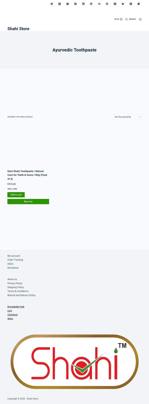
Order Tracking (15, 259)
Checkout (12, 314)
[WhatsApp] (139, 4)
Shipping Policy (15, 287)
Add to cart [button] (16, 194)
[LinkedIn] (83, 4)
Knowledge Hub (15, 306)
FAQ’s (10, 263)
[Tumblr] (115, 4)
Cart (9, 310)
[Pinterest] (107, 4)
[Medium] (99, 4)
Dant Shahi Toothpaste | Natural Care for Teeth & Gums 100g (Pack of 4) (27, 175)
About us (12, 279)
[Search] (130, 19)
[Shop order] (127, 117)
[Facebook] (52, 4)
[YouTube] (131, 4)
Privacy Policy (14, 283)
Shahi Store (18, 28)
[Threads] (75, 4)
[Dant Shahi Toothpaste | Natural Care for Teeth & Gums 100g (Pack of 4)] (28, 145)
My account (13, 255)
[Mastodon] (91, 4)
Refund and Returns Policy (21, 295)
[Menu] (140, 19)
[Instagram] (68, 4)
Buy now (28, 201)
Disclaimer (13, 267)
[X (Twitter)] (60, 4)
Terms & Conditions (17, 291)
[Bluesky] (123, 4)
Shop (10, 318)
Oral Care (12, 189)
